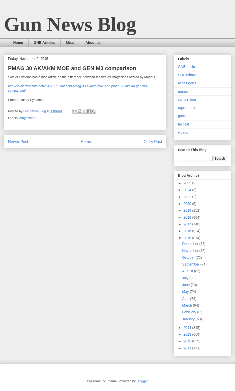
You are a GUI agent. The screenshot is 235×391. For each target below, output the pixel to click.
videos (183, 133)
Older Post (153, 142)
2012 (188, 341)
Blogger (142, 381)
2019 (188, 210)
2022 (188, 197)
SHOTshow (187, 75)
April (186, 299)
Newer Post (18, 142)
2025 (188, 183)
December (190, 244)
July (186, 278)
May (186, 292)
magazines (27, 118)
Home (18, 43)
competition (187, 99)
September (191, 264)
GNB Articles (44, 43)
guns (182, 116)
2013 (188, 334)
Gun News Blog (70, 24)
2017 (188, 224)
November (190, 251)
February (189, 312)
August (188, 271)
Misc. (70, 43)
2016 (188, 231)
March (187, 305)
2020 (188, 204)
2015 (188, 238)
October (189, 257)
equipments (187, 108)
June (186, 285)
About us (93, 43)
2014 (188, 328)
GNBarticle (186, 67)
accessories (187, 83)
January (189, 319)
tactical (183, 124)
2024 (188, 190)
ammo (183, 91)
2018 (188, 217)
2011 (188, 348)
